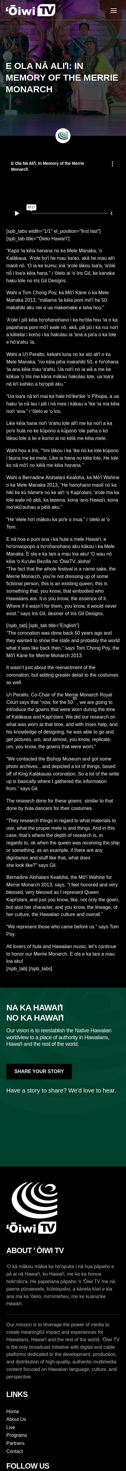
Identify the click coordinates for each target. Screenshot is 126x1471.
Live (10, 1427)
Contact (14, 1451)
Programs (16, 1435)
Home (12, 1411)
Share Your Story (39, 1071)
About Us (16, 1419)
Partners (15, 1443)
